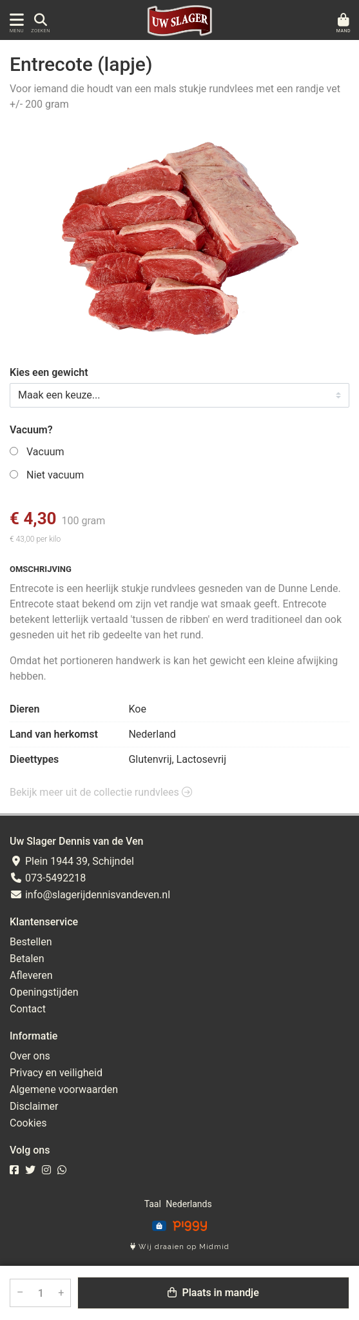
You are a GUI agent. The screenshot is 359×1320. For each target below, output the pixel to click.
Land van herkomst (54, 734)
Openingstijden (44, 992)
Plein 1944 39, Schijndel (72, 861)
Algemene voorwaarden (64, 1089)
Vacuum (45, 452)
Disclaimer (34, 1106)
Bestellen (31, 942)
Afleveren (31, 975)
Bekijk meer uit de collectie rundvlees (101, 792)
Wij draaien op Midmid (179, 1247)
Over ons (30, 1056)
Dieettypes (34, 759)
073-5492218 (48, 878)
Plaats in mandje (213, 1292)
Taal (152, 1204)
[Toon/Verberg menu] (14, 20)
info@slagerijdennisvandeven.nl (90, 895)
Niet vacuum (55, 475)
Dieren (24, 709)
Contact (28, 1009)
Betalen (27, 958)
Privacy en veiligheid (56, 1073)
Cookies (28, 1123)
